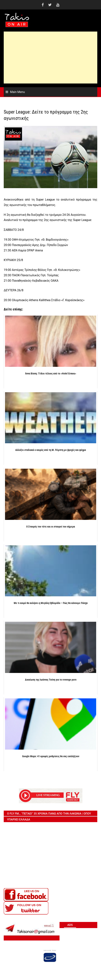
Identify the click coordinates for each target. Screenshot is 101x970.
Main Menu (17, 92)
